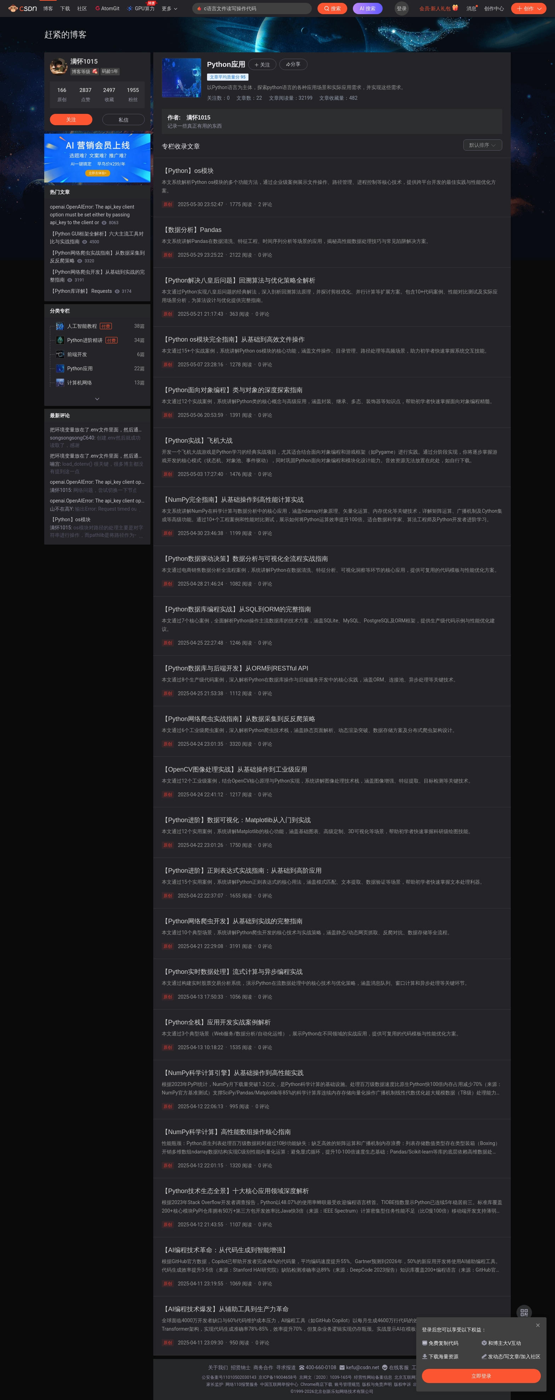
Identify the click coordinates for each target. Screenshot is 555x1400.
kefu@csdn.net (362, 1367)
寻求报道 (286, 1367)
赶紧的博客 (65, 34)
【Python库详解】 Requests (90, 291)
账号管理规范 (347, 1384)
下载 (65, 8)
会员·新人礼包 (439, 7)
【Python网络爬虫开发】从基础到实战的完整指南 (97, 276)
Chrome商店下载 (316, 1384)
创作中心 (494, 8)
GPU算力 (141, 6)
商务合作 (263, 1367)
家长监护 (214, 1384)
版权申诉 (402, 1384)
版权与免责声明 (377, 1384)
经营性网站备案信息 (373, 1377)
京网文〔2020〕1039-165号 (325, 1377)
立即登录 (481, 1376)
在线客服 (399, 1367)
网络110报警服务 (241, 1384)
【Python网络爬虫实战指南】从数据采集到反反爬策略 (97, 256)
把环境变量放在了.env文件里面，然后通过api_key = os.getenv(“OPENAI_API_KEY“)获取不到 (97, 429)
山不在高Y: (62, 509)
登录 (402, 8)
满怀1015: (61, 490)
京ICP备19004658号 (277, 1377)
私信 (123, 120)
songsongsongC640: (73, 438)
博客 (48, 8)
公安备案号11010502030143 (229, 1377)
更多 (169, 8)
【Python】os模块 (70, 519)
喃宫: (56, 464)
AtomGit (106, 8)
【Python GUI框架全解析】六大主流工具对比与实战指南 (97, 237)
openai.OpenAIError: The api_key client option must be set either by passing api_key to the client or (92, 214)
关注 (71, 119)
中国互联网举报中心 (279, 1384)
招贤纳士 (241, 1367)
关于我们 (218, 1367)
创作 (529, 8)
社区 (82, 8)
